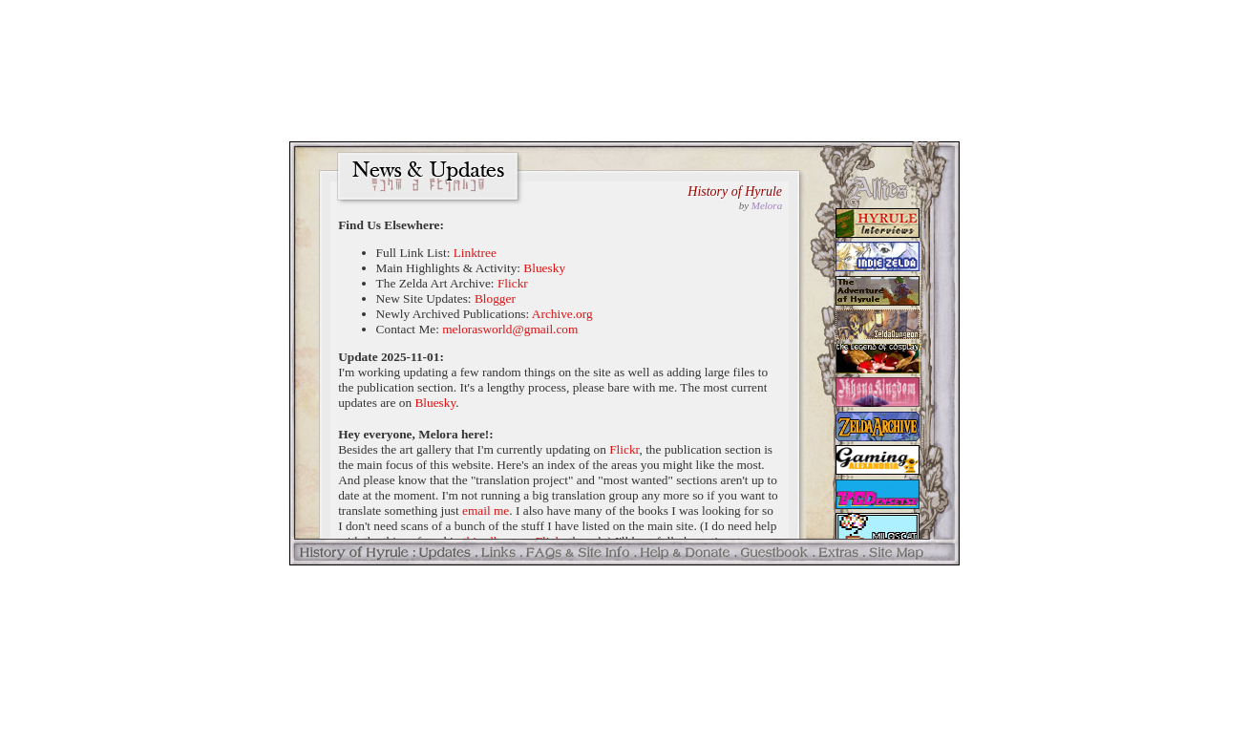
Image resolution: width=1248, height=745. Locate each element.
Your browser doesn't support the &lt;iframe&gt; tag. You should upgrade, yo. (624, 353)
